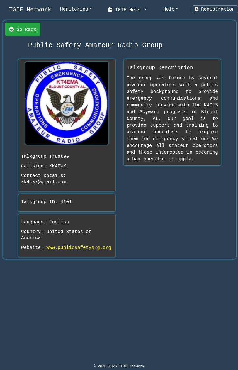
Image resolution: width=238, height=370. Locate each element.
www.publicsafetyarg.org (78, 247)
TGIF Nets (125, 9)
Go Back (22, 29)
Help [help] (168, 9)
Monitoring (74, 9)
